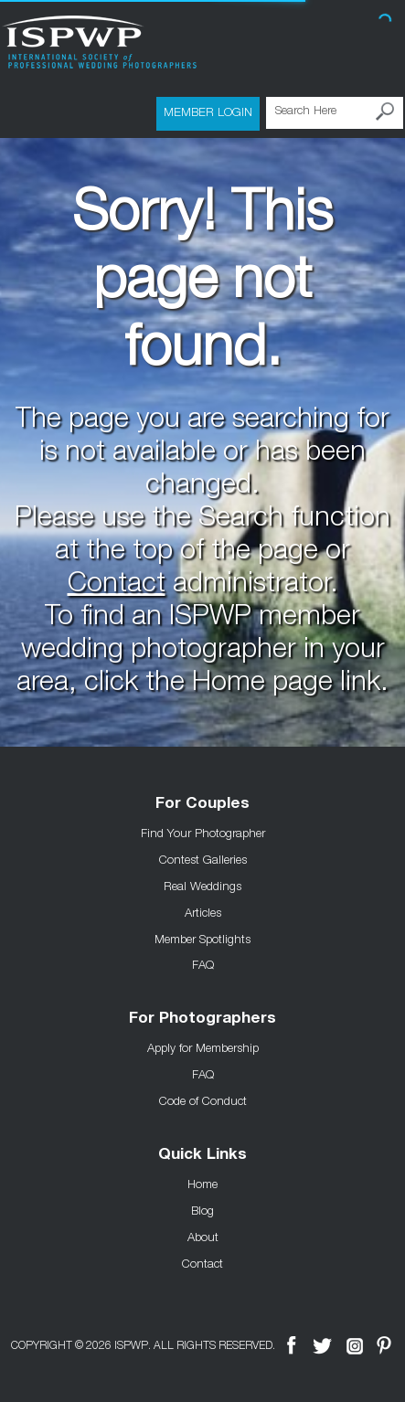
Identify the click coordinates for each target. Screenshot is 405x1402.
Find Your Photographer (203, 832)
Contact (116, 586)
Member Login (208, 111)
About (202, 1236)
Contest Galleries (203, 859)
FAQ (203, 964)
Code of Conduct (203, 1100)
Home (202, 1183)
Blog (202, 1210)
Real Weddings (202, 885)
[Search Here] (334, 113)
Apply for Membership (203, 1047)
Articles (203, 912)
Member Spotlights (202, 938)
